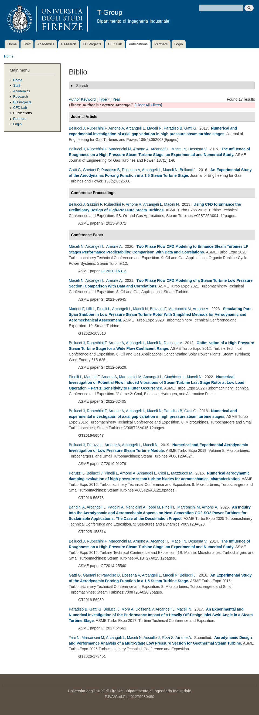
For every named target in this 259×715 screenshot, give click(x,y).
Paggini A (116, 507)
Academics (45, 44)
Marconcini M (120, 149)
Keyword (88, 99)
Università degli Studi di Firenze (95, 691)
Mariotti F (76, 309)
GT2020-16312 (113, 271)
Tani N (74, 637)
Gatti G (190, 128)
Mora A (127, 609)
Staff (27, 44)
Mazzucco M (181, 473)
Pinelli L (103, 309)
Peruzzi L (95, 445)
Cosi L (163, 473)
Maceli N (154, 128)
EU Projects (92, 44)
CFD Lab (115, 44)
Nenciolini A (135, 507)
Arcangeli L (135, 128)
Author (74, 99)
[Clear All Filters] (148, 105)
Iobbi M (154, 507)
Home (12, 44)
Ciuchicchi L (174, 377)
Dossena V (197, 149)
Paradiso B (173, 128)
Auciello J (152, 637)
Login (178, 44)
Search (82, 85)
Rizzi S (168, 637)
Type (103, 99)
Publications (138, 44)
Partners (161, 44)
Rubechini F (97, 128)
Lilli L (90, 309)
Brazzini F (158, 309)
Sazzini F (94, 204)
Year (116, 99)
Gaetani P (91, 170)
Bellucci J (77, 128)
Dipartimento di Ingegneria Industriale (158, 691)
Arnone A (116, 128)
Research (68, 44)
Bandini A (77, 507)
